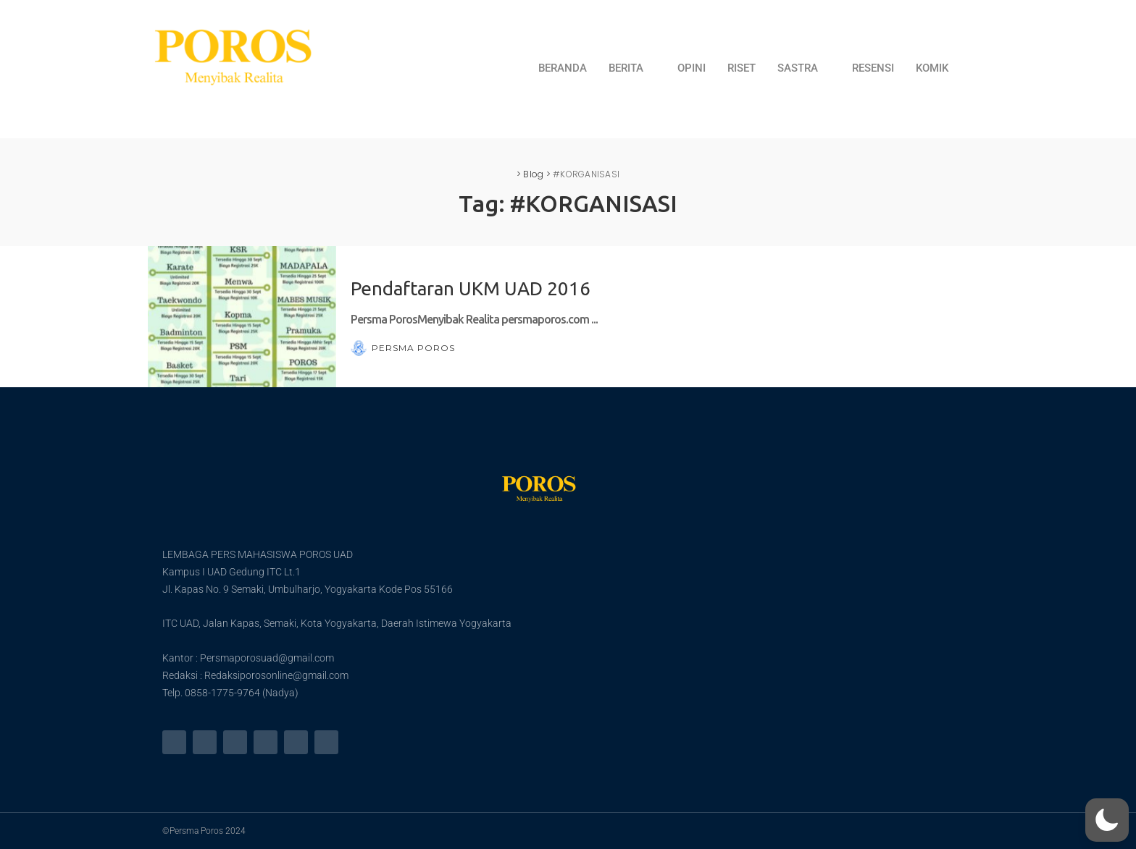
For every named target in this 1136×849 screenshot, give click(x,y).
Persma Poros (413, 348)
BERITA (632, 68)
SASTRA (803, 68)
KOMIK (932, 68)
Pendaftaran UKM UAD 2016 (470, 288)
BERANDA (562, 68)
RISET (741, 68)
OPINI (691, 68)
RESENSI (873, 68)
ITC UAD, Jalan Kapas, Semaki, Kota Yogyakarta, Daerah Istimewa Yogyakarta (336, 623)
